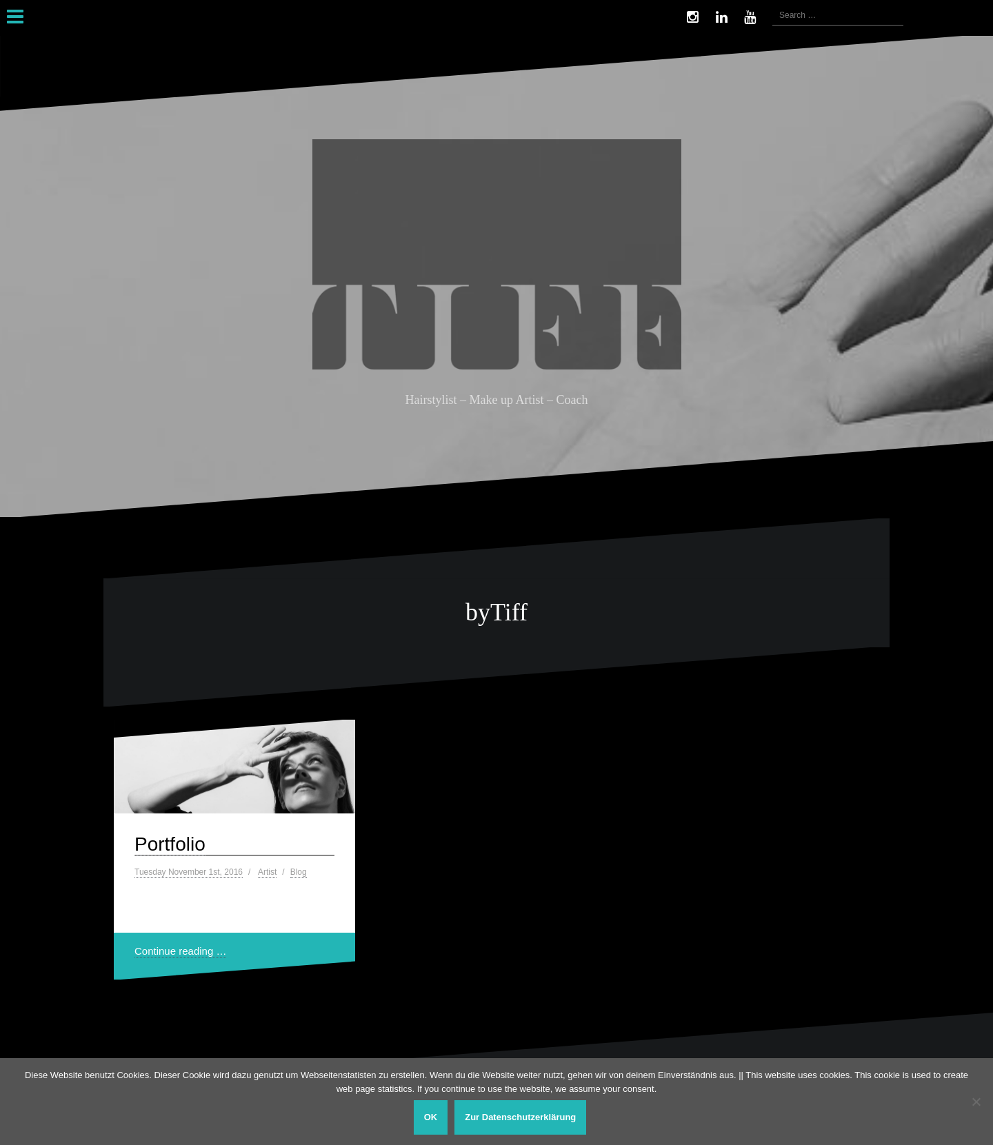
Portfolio (169, 844)
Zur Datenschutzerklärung (520, 1117)
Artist (267, 872)
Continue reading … (180, 951)
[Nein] (976, 1101)
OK (431, 1117)
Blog (298, 872)
